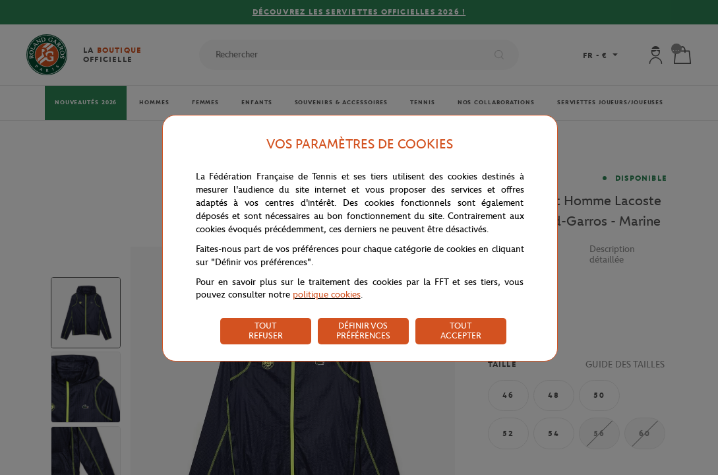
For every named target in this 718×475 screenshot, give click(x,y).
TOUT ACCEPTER (460, 330)
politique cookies (327, 294)
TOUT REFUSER (266, 330)
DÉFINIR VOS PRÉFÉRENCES (363, 330)
